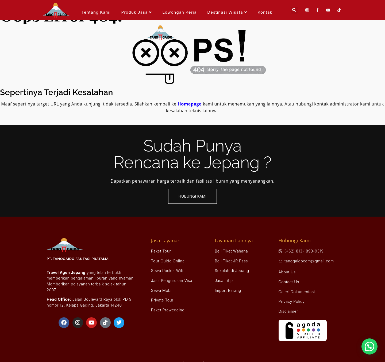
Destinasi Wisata (227, 12)
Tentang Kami (95, 12)
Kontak (265, 12)
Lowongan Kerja (179, 12)
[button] (294, 10)
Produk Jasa (136, 12)
